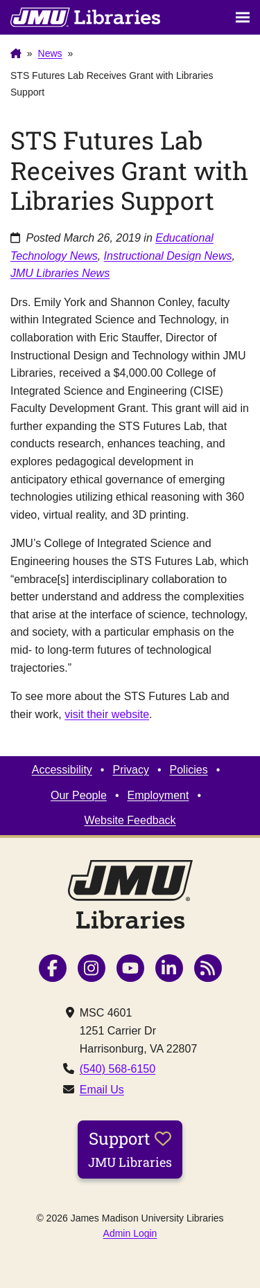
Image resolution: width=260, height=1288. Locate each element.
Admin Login (130, 1233)
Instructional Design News (168, 256)
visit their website (106, 714)
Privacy (130, 770)
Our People (79, 795)
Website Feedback (129, 820)
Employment (158, 795)
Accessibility (62, 770)
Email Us (102, 1089)
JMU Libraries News (60, 273)
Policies (189, 770)
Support (130, 1148)
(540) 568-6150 (117, 1069)
